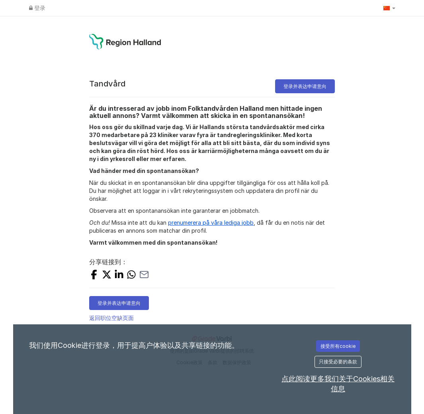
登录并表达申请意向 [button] (304, 86)
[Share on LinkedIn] (119, 275)
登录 (37, 7)
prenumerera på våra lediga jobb (211, 222)
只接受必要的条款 (338, 362)
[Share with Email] (144, 275)
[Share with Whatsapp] (131, 275)
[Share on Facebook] (94, 275)
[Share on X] (106, 275)
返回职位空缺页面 (111, 317)
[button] (389, 8)
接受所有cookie (338, 346)
